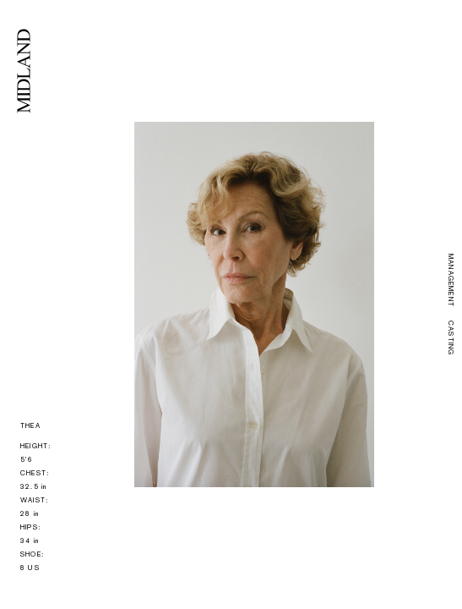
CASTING (450, 338)
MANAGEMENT (450, 280)
